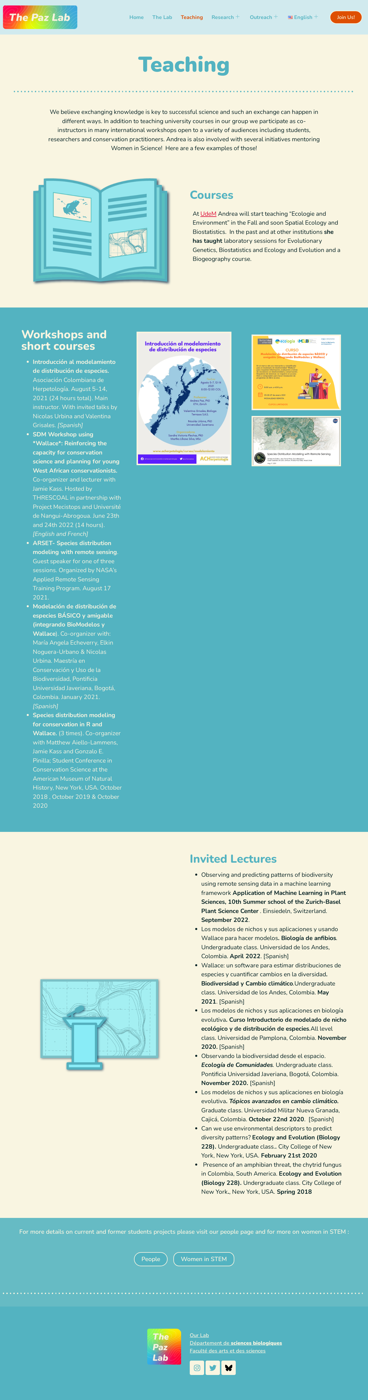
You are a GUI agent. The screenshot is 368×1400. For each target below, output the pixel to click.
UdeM (208, 214)
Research (225, 17)
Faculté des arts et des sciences (228, 1350)
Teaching (192, 17)
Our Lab (199, 1335)
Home (136, 17)
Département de (236, 1343)
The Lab (162, 17)
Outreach (264, 17)
